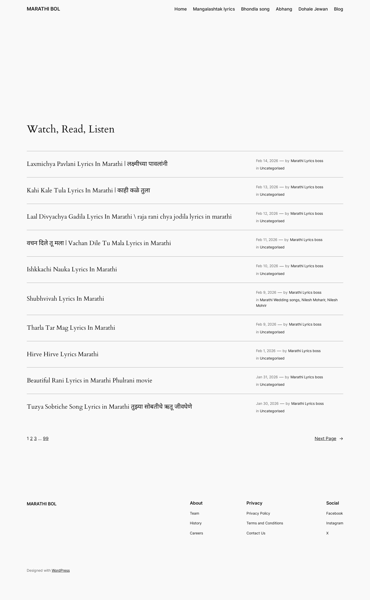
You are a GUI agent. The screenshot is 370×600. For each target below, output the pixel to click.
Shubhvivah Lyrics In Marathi (65, 298)
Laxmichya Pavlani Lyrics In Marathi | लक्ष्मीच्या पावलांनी (97, 164)
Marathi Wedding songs (279, 300)
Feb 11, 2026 (266, 239)
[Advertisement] (185, 59)
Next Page (329, 438)
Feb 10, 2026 (267, 266)
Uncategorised (272, 168)
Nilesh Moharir (313, 300)
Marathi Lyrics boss (307, 160)
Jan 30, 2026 (267, 403)
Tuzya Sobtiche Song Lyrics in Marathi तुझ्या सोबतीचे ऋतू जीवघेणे (109, 407)
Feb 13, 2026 (267, 187)
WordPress (61, 570)
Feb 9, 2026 (266, 292)
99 (46, 438)
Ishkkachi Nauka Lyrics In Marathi (72, 269)
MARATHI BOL (43, 9)
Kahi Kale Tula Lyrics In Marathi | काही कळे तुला (88, 190)
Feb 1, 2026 (266, 350)
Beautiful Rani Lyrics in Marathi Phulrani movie (89, 380)
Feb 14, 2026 (267, 160)
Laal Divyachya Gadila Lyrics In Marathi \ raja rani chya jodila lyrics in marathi (129, 216)
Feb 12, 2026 (267, 213)
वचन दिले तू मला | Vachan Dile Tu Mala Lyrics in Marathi (99, 243)
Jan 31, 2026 (267, 377)
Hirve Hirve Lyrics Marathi (63, 354)
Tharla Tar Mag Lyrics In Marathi (71, 328)
